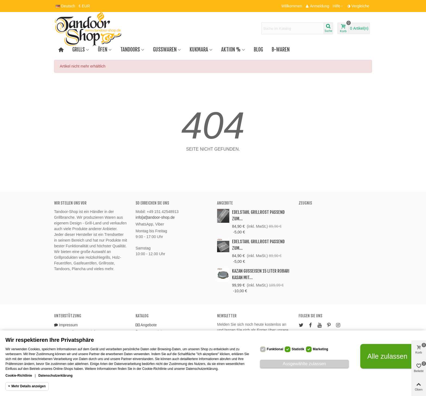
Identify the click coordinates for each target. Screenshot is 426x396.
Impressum (66, 325)
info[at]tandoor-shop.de (155, 217)
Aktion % (231, 49)
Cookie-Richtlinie (18, 375)
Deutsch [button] (65, 6)
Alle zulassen (387, 356)
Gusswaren (165, 49)
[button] (338, 6)
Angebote (225, 203)
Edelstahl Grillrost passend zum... (258, 215)
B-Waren (281, 49)
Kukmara (199, 49)
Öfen (102, 49)
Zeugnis (305, 203)
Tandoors (130, 49)
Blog (258, 49)
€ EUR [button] (84, 6)
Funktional (275, 349)
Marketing (320, 349)
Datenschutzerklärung (55, 375)
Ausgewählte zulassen (304, 363)
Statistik (298, 349)
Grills (78, 49)
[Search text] (293, 28)
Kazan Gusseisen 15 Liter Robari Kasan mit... (260, 274)
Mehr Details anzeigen (28, 386)
